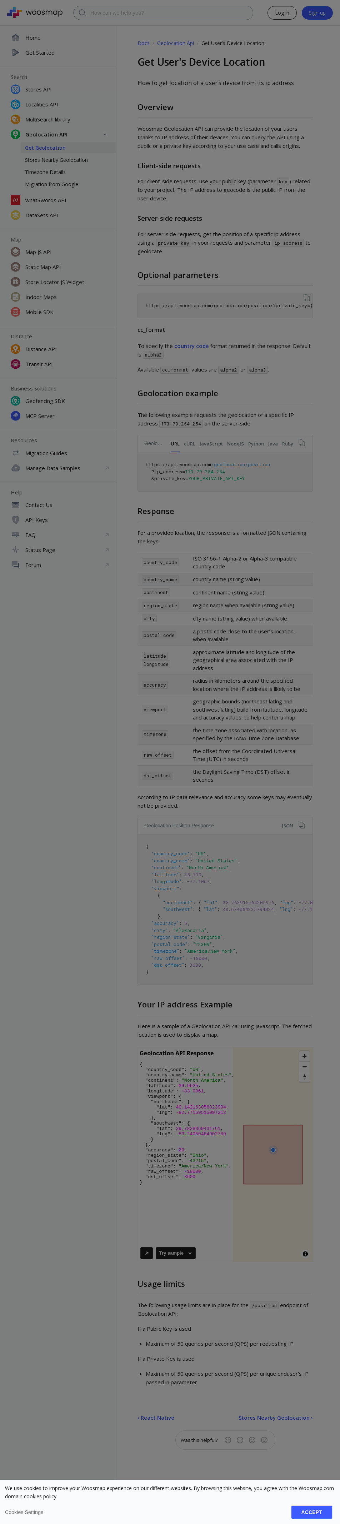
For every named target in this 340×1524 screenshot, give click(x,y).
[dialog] (170, 1502)
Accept (311, 1512)
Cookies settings (24, 1512)
